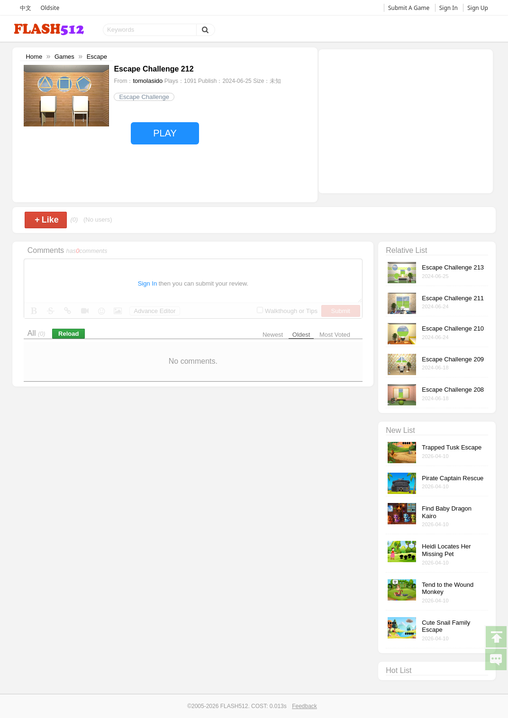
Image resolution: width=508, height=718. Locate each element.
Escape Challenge (144, 96)
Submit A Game (408, 8)
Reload (68, 333)
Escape (97, 56)
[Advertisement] (405, 120)
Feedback (304, 706)
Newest (273, 334)
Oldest (301, 334)
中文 (25, 8)
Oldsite (49, 8)
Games (64, 56)
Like (47, 219)
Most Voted (334, 334)
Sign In (448, 8)
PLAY (165, 133)
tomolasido (148, 80)
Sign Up (477, 8)
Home (34, 56)
